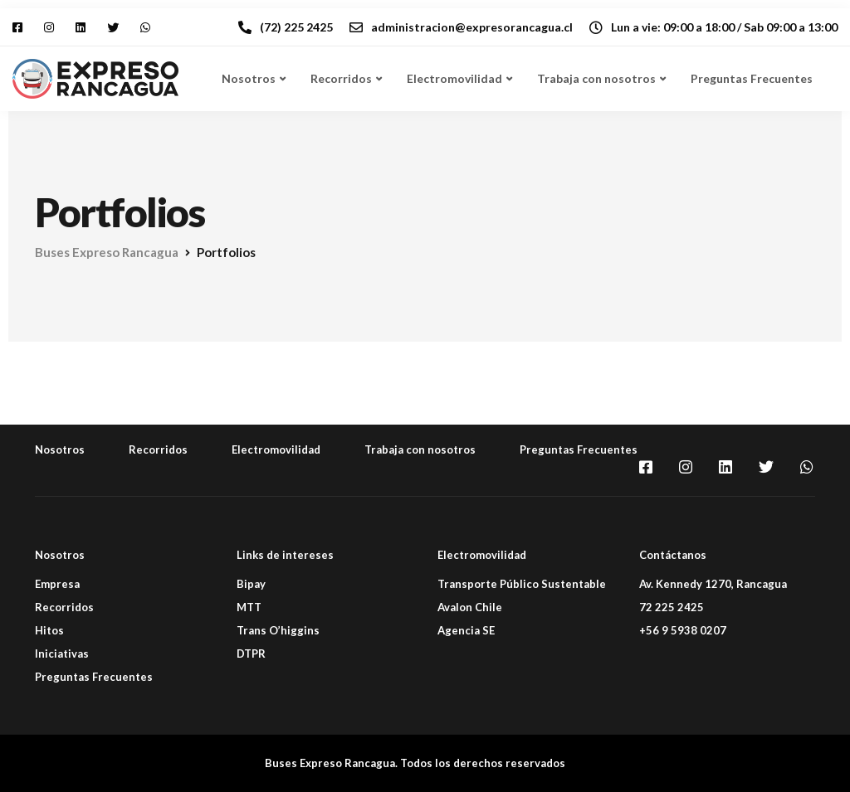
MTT (249, 607)
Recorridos (341, 78)
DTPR (251, 653)
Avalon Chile (469, 607)
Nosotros (249, 78)
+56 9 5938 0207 (682, 630)
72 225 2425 (671, 607)
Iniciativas (62, 653)
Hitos (49, 630)
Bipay (251, 583)
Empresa (57, 583)
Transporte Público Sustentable (521, 583)
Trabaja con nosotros (596, 78)
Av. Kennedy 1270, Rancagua (713, 583)
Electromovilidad (454, 78)
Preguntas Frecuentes (752, 78)
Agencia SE (466, 630)
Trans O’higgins (278, 630)
